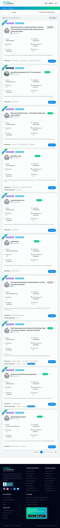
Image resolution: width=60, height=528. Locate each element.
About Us (5, 515)
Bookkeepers (29, 485)
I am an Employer (7, 497)
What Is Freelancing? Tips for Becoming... (36, 499)
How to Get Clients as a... (32, 502)
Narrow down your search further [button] (46, 12)
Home (4, 8)
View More (52, 61)
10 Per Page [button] (52, 18)
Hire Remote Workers (32, 468)
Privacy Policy (6, 525)
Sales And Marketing (31, 478)
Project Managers (30, 480)
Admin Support (30, 483)
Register (51, 3)
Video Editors (29, 476)
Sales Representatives (32, 490)
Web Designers (30, 473)
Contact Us (6, 518)
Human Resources (31, 488)
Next (55, 452)
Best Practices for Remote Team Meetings (37, 497)
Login (45, 3)
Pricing (4, 504)
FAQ (4, 502)
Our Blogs (29, 494)
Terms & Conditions (16, 525)
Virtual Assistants (30, 471)
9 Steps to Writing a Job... (32, 504)
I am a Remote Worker (8, 499)
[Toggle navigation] (56, 3)
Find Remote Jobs (50, 468)
